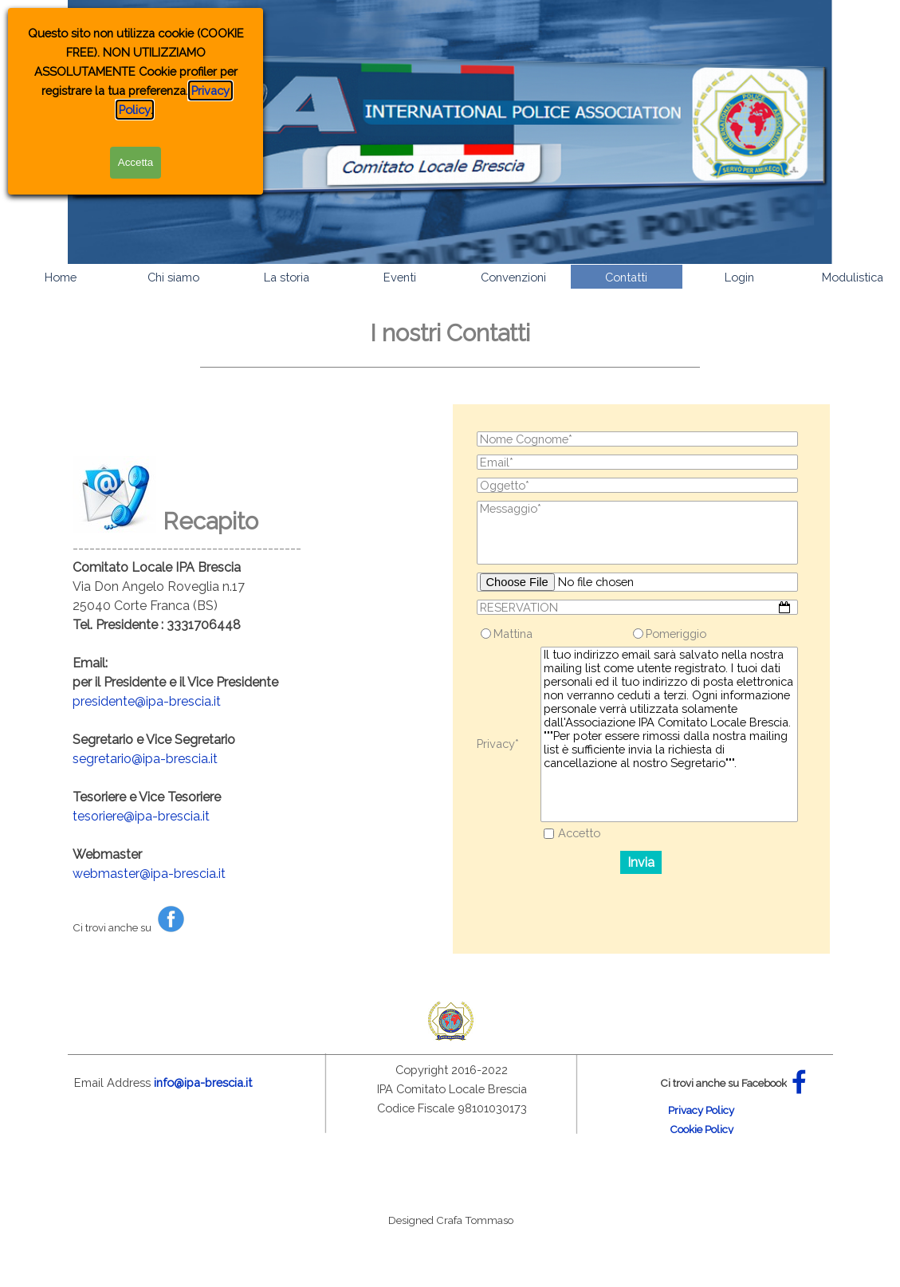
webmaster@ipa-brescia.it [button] (149, 873)
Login (739, 277)
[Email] (638, 462)
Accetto (579, 833)
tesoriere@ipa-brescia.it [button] (141, 816)
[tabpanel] (450, 367)
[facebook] (799, 1082)
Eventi (399, 277)
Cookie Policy (701, 1129)
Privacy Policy (701, 1110)
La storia (286, 277)
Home (61, 277)
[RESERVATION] (638, 607)
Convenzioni (513, 277)
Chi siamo (173, 277)
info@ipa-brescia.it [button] (203, 1082)
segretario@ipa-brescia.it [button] (145, 758)
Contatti (626, 277)
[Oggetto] (638, 485)
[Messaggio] (638, 533)
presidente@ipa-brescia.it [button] (147, 701)
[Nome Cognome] (638, 439)
